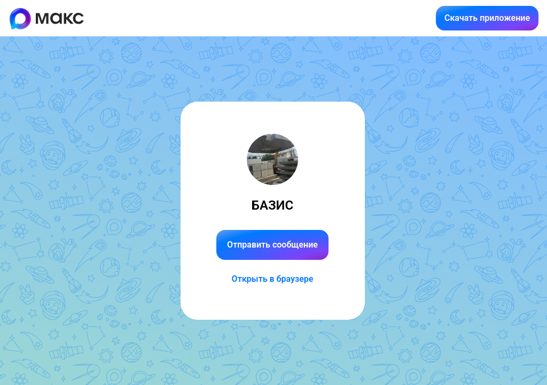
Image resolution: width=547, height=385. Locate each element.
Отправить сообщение (272, 245)
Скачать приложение (487, 18)
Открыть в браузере (273, 279)
